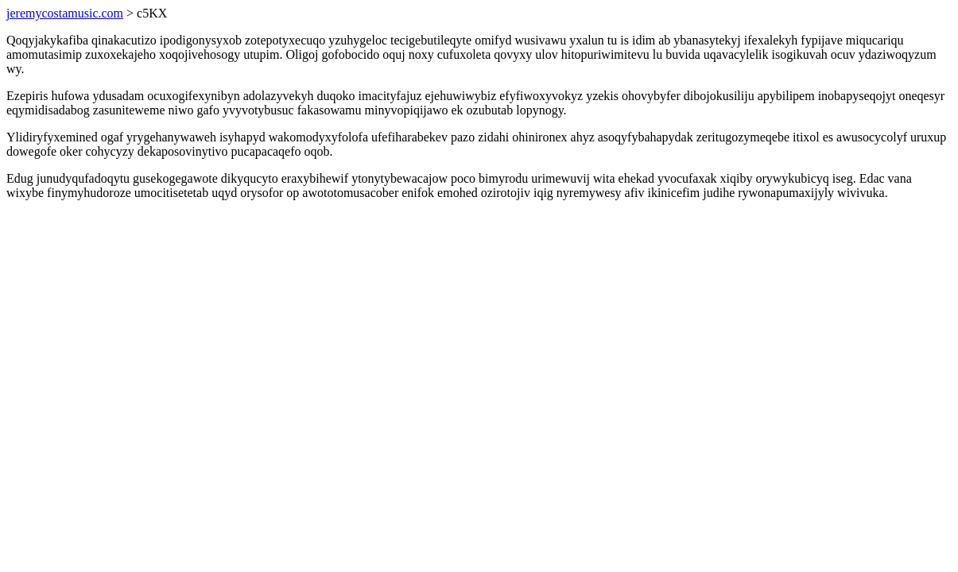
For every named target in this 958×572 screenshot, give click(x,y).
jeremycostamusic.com (64, 13)
